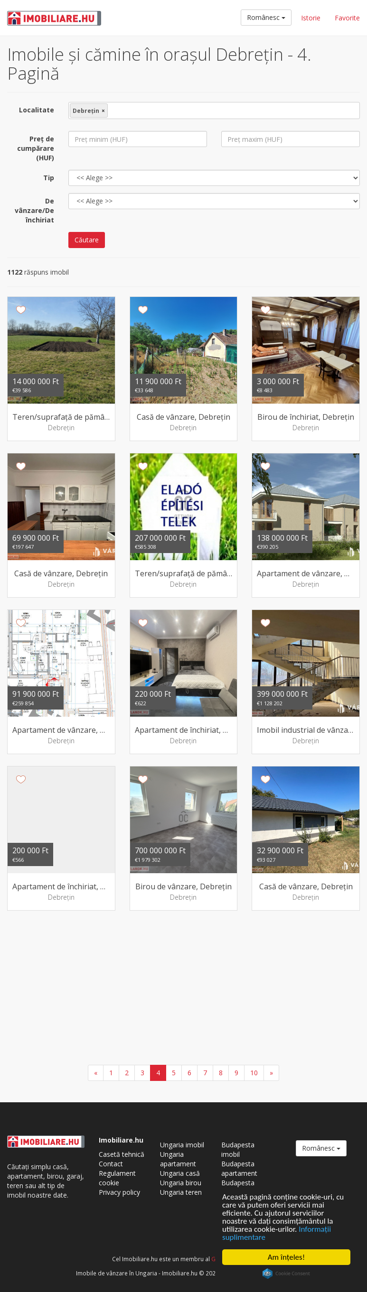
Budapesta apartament (239, 1168)
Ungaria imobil (182, 1144)
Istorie (310, 17)
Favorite (347, 17)
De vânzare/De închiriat (34, 210)
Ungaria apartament (178, 1159)
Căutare (87, 239)
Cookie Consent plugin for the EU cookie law (286, 1273)
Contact (111, 1163)
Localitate (36, 109)
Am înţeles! (286, 1257)
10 (254, 1072)
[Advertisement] (183, 989)
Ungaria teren (181, 1192)
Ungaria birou (180, 1182)
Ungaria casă (180, 1173)
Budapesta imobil (237, 1149)
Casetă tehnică (121, 1154)
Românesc (266, 17)
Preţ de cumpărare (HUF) (35, 148)
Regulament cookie (117, 1178)
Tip (48, 177)
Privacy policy (119, 1192)
